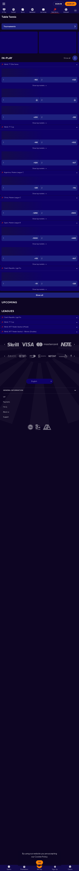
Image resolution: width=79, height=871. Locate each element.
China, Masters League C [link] (12, 197)
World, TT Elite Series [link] (11, 64)
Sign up (70, 4)
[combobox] (39, 381)
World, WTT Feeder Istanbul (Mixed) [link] (16, 327)
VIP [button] (4, 397)
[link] (4, 10)
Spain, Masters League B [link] (12, 223)
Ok (39, 862)
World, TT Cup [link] (9, 127)
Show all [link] (67, 58)
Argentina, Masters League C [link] (14, 172)
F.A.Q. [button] (5, 407)
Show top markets (39, 85)
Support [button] (6, 417)
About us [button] (6, 412)
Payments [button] (6, 402)
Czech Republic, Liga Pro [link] (12, 268)
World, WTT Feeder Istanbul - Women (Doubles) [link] (20, 331)
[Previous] (4, 344)
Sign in (58, 4)
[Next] (74, 344)
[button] (39, 64)
